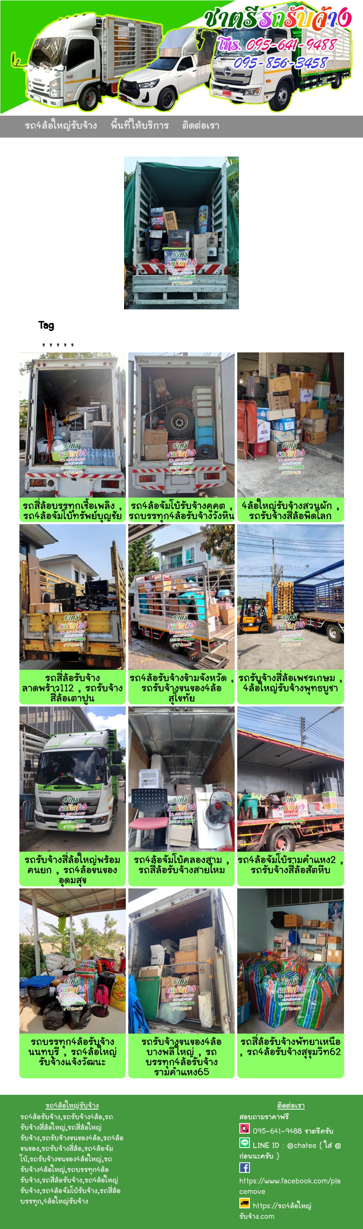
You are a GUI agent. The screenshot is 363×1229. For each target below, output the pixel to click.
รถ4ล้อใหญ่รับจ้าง (61, 126)
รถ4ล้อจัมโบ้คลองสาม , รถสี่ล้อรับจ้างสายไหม (181, 866)
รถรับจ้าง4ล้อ (82, 1117)
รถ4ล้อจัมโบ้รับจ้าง (70, 1191)
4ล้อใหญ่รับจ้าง (65, 1202)
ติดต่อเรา (200, 126)
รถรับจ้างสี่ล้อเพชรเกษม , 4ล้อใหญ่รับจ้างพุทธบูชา (290, 684)
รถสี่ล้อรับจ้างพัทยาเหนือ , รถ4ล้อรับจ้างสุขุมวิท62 (290, 1048)
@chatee (302, 1146)
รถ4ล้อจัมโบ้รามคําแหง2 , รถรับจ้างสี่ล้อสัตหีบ (290, 866)
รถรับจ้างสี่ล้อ (61, 1149)
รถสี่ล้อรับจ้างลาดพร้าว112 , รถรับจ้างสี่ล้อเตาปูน (72, 689)
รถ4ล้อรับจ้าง (40, 1117)
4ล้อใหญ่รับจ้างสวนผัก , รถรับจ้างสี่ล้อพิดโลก (290, 512)
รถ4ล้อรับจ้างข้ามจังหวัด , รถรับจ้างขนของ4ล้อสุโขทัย (182, 689)
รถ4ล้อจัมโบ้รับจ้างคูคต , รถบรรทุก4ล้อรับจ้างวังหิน (182, 512)
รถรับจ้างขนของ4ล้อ (71, 1138)
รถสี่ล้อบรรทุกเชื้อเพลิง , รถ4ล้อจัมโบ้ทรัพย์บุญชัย (72, 512)
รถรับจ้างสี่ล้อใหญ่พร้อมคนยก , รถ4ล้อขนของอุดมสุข (72, 871)
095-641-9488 (279, 1132)
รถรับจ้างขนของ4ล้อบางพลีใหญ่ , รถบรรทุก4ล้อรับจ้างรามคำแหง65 (181, 1058)
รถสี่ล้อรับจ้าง (62, 1181)
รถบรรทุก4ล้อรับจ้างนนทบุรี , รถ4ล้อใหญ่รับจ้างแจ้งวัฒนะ (72, 1053)
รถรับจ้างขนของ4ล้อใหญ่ (66, 1160)
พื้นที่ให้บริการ (140, 126)
